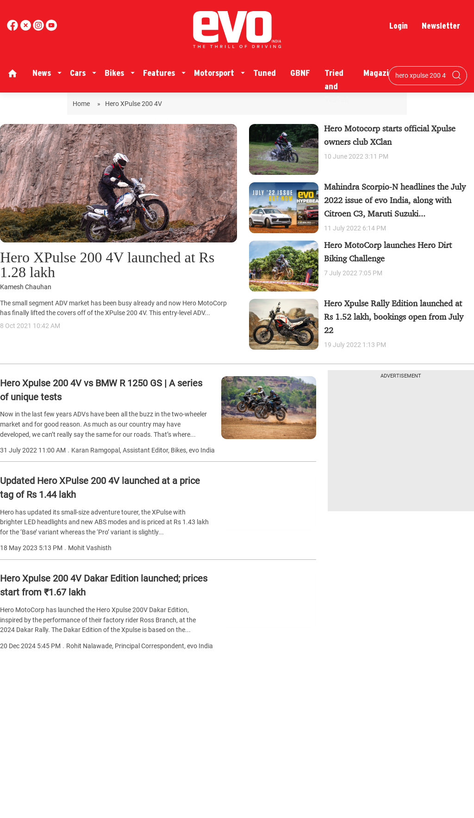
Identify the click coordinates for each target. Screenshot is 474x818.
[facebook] (13, 28)
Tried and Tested (336, 86)
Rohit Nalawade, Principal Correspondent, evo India (139, 646)
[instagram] (51, 28)
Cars (78, 73)
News (41, 73)
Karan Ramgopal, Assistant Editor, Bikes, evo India (143, 450)
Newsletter (441, 25)
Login (398, 25)
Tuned (264, 73)
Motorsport (214, 73)
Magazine (380, 73)
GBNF (300, 73)
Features (159, 73)
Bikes (114, 73)
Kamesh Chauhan (25, 287)
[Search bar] (420, 75)
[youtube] (39, 28)
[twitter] (26, 28)
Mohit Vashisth (90, 548)
